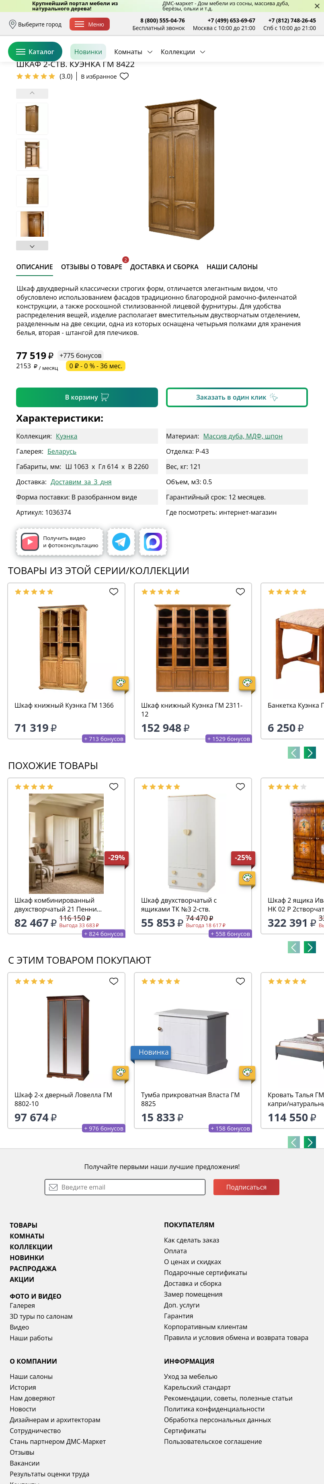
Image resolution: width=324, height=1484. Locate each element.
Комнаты (128, 87)
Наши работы (31, 1399)
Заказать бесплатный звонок (279, 88)
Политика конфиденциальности (214, 1470)
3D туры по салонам (41, 1378)
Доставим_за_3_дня (81, 543)
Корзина (304, 60)
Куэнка (66, 497)
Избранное (268, 60)
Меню (89, 24)
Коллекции (178, 87)
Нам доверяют (32, 1460)
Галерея (22, 1367)
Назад (28, 106)
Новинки (88, 87)
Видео (19, 1389)
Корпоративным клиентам (205, 1388)
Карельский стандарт (197, 1449)
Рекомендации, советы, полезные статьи (228, 1460)
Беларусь (61, 513)
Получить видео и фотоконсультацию (59, 604)
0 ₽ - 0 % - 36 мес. (95, 427)
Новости (23, 1470)
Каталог (35, 87)
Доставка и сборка (192, 1345)
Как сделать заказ (191, 1301)
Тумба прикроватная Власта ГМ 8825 (190, 1161)
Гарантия (178, 1377)
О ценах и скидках (192, 1323)
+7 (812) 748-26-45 (292, 20)
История (23, 1449)
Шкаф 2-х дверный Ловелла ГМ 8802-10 (63, 1161)
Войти (235, 60)
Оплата (175, 1312)
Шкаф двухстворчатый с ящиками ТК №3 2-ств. (179, 966)
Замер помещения (193, 1356)
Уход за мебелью (190, 1438)
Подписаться (246, 1248)
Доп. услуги (182, 1366)
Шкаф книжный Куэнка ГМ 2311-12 (191, 771)
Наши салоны (31, 1438)
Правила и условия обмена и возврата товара (236, 1399)
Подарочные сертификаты (205, 1334)
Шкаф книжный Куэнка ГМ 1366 (64, 767)
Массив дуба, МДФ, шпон (243, 497)
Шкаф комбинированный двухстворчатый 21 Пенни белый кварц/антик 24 (55, 966)
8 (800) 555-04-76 (162, 20)
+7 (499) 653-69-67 (231, 20)
